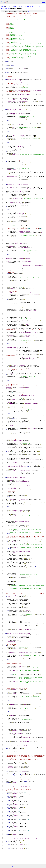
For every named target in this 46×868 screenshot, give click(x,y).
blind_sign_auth (5, 8)
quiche (3, 6)
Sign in (43, 2)
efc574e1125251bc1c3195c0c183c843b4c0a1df (23, 6)
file (28, 11)
